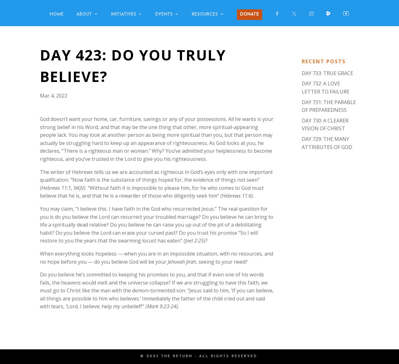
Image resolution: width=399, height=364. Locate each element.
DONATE (249, 14)
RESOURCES (205, 14)
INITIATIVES (123, 14)
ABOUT (84, 14)
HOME (57, 14)
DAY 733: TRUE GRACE (327, 73)
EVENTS (164, 14)
